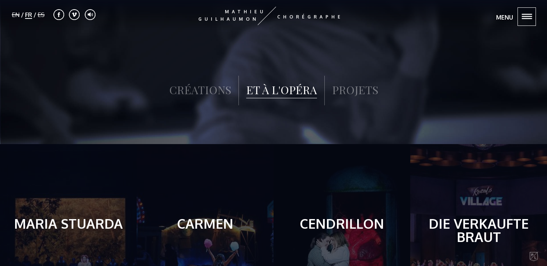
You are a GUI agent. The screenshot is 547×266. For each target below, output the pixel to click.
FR (28, 14)
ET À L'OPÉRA (281, 90)
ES (41, 14)
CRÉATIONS (200, 89)
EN (16, 14)
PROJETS (355, 89)
